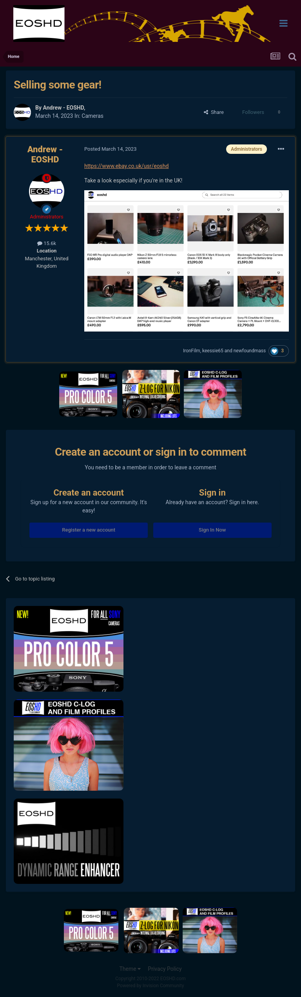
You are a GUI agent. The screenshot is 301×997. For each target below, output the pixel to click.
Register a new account (88, 530)
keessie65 (212, 350)
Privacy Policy (164, 969)
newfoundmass (250, 350)
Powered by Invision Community (150, 985)
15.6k (46, 243)
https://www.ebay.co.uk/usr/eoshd (126, 166)
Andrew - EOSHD (63, 108)
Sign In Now (212, 530)
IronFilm (191, 350)
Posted (110, 149)
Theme (130, 969)
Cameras (92, 116)
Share (214, 112)
